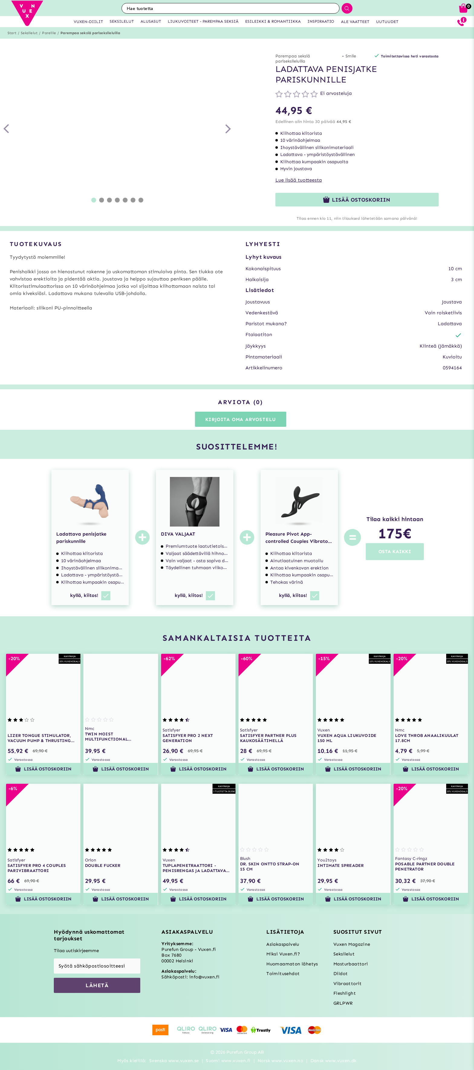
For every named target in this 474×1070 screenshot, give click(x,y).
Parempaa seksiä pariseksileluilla (90, 33)
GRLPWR (342, 1003)
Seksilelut (29, 33)
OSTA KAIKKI (394, 551)
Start (12, 33)
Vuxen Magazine (351, 944)
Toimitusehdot (283, 973)
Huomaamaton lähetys (292, 964)
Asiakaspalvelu (282, 944)
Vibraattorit (347, 983)
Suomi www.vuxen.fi (228, 1060)
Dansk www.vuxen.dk (333, 1060)
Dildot (340, 973)
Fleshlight (344, 993)
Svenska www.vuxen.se (174, 1060)
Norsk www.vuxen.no (280, 1060)
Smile (351, 56)
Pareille (49, 33)
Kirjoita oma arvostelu (240, 419)
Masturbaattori (350, 964)
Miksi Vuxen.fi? (283, 954)
